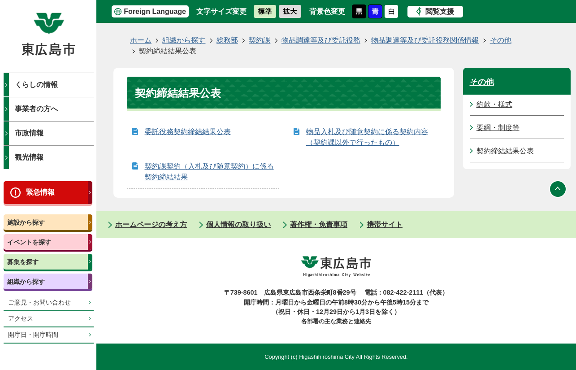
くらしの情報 (36, 84)
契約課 (259, 40)
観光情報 (29, 157)
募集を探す (23, 262)
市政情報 (29, 133)
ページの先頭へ (558, 189)
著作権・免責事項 (318, 224)
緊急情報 (40, 192)
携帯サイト (385, 224)
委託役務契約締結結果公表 (188, 131)
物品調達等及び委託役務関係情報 (425, 40)
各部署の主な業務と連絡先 (336, 321)
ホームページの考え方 (151, 224)
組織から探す (26, 281)
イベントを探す (29, 242)
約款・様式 (494, 104)
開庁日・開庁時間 (33, 334)
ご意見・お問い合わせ (39, 302)
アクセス (20, 318)
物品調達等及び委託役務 (321, 40)
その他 (500, 40)
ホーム (141, 40)
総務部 (227, 40)
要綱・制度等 (498, 127)
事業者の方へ (36, 109)
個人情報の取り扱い (238, 224)
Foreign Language (155, 11)
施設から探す (26, 222)
